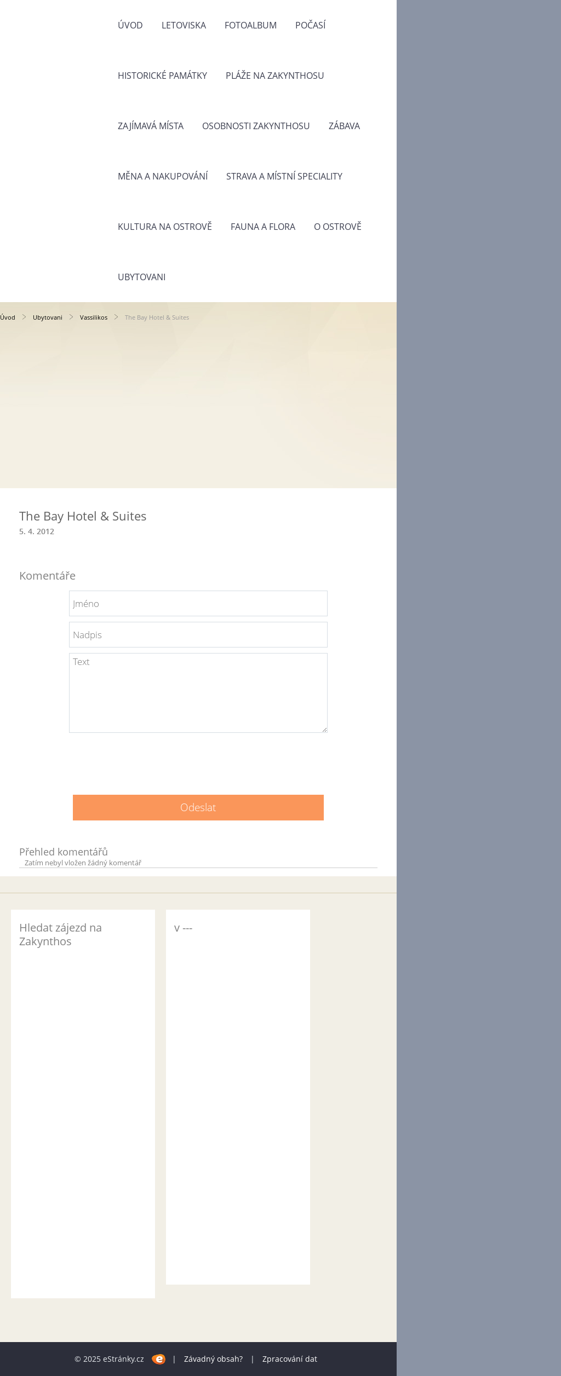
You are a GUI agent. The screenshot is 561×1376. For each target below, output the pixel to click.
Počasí (310, 25)
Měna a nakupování (163, 176)
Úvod (130, 25)
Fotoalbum (251, 25)
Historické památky (162, 76)
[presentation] (198, 759)
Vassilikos (93, 317)
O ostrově (338, 227)
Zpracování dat (289, 1359)
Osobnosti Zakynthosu (256, 126)
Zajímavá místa (151, 126)
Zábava (344, 126)
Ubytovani (141, 277)
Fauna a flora (263, 227)
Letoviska (184, 25)
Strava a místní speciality (284, 176)
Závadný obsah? (213, 1359)
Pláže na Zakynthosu (275, 76)
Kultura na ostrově (165, 227)
